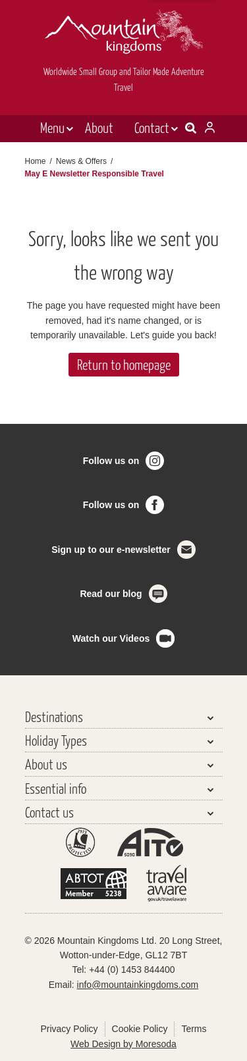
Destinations (54, 716)
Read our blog (111, 593)
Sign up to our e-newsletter (110, 549)
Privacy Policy (68, 1028)
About (99, 127)
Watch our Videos (111, 638)
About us (46, 764)
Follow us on (111, 460)
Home (35, 161)
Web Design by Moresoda (123, 1044)
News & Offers (81, 161)
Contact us (49, 812)
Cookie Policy (140, 1028)
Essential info (55, 788)
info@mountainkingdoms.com (138, 984)
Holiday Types (56, 740)
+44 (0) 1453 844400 (132, 969)
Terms (193, 1028)
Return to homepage (124, 364)
